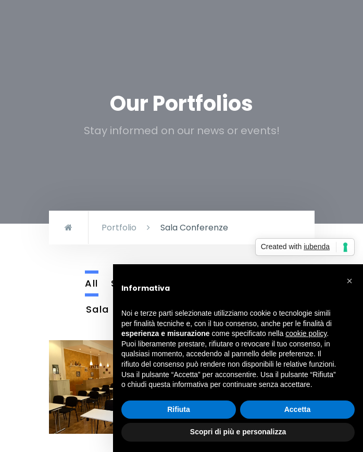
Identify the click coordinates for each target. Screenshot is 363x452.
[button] (349, 281)
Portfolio (119, 228)
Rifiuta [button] (178, 409)
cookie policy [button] (306, 333)
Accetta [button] (297, 409)
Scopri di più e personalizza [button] (238, 432)
